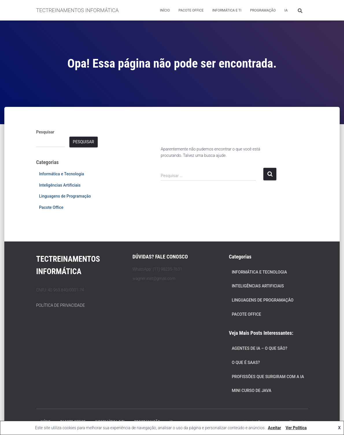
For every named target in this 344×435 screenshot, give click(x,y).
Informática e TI (226, 10)
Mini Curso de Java (251, 390)
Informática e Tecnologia (61, 174)
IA (286, 10)
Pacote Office (191, 10)
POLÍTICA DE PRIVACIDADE (60, 305)
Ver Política (296, 427)
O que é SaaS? (246, 362)
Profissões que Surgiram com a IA (268, 376)
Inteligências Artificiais (60, 185)
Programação (263, 10)
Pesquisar (45, 132)
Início (165, 10)
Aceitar (274, 427)
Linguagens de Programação (65, 196)
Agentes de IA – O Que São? (259, 348)
